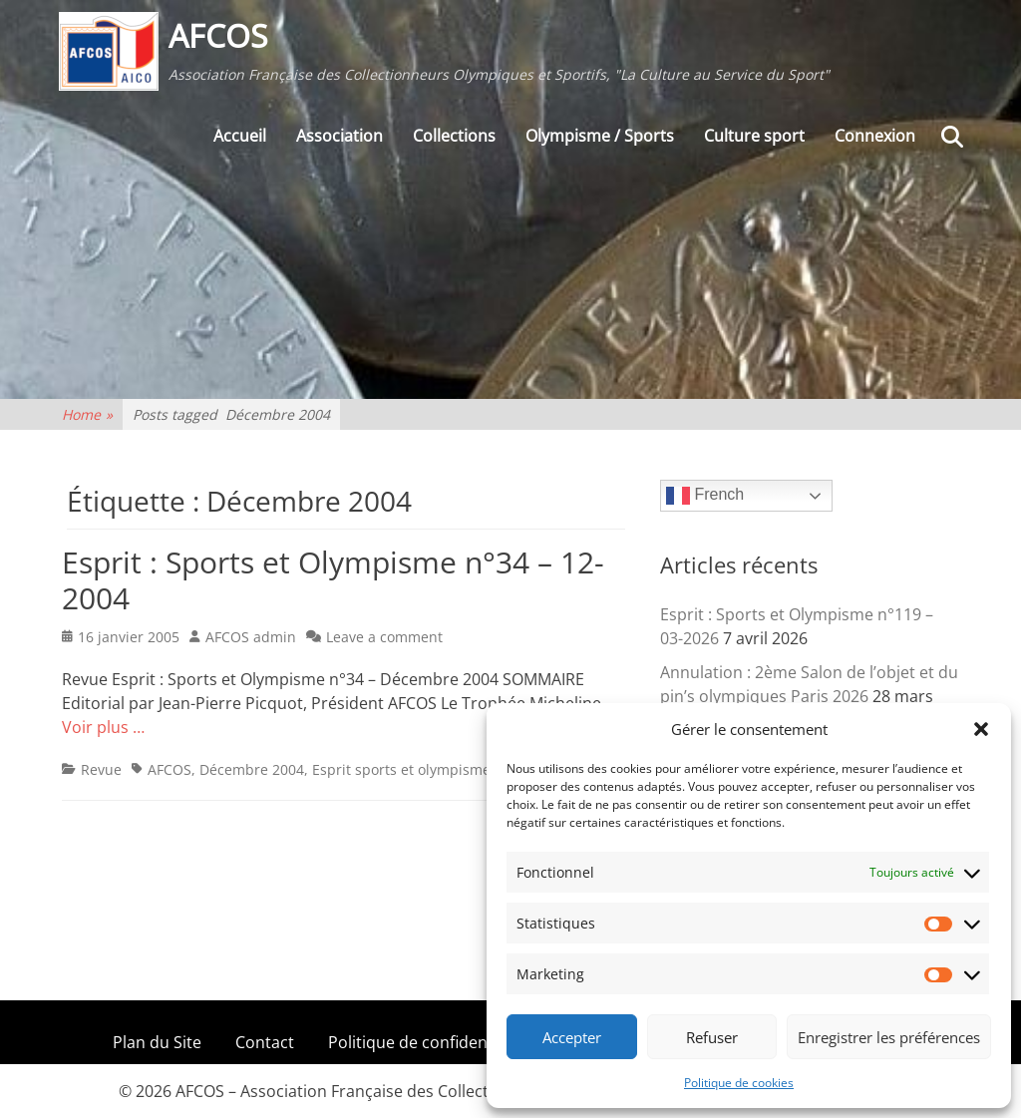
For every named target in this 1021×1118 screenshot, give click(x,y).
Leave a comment (384, 636)
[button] (981, 729)
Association (339, 141)
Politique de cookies (739, 1082)
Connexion (875, 141)
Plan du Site (157, 1042)
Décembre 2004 (251, 769)
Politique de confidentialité (428, 1042)
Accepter (571, 1037)
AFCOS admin (250, 636)
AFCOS (221, 38)
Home (87, 414)
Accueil (239, 141)
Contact (264, 1042)
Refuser (712, 1037)
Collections (454, 141)
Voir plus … (103, 727)
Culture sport (754, 141)
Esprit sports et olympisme (401, 769)
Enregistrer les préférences (889, 1037)
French (705, 496)
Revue (101, 769)
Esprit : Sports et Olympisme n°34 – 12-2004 (333, 580)
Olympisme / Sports (599, 141)
